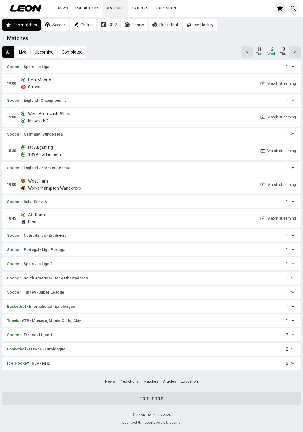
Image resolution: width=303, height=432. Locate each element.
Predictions (87, 8)
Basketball (16, 306)
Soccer (14, 67)
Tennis (13, 320)
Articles (140, 8)
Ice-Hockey (18, 363)
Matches (115, 8)
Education (166, 8)
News (63, 8)
